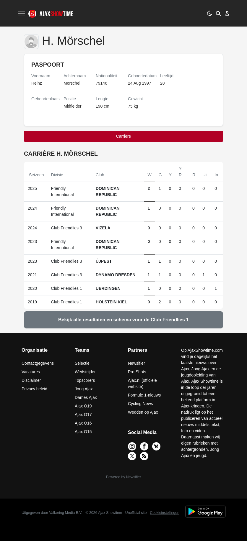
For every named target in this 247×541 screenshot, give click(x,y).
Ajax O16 (83, 423)
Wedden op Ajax (143, 412)
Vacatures (31, 371)
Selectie (82, 363)
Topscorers (85, 380)
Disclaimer (31, 380)
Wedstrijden (86, 371)
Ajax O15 (83, 431)
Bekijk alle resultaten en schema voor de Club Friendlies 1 (123, 319)
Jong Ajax (84, 389)
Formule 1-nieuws (144, 395)
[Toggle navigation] (22, 13)
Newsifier (136, 363)
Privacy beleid (34, 389)
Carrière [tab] (123, 136)
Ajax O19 (83, 406)
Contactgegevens (38, 363)
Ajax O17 (83, 414)
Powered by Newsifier (123, 477)
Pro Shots (137, 371)
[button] (218, 13)
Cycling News (140, 403)
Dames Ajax (86, 397)
